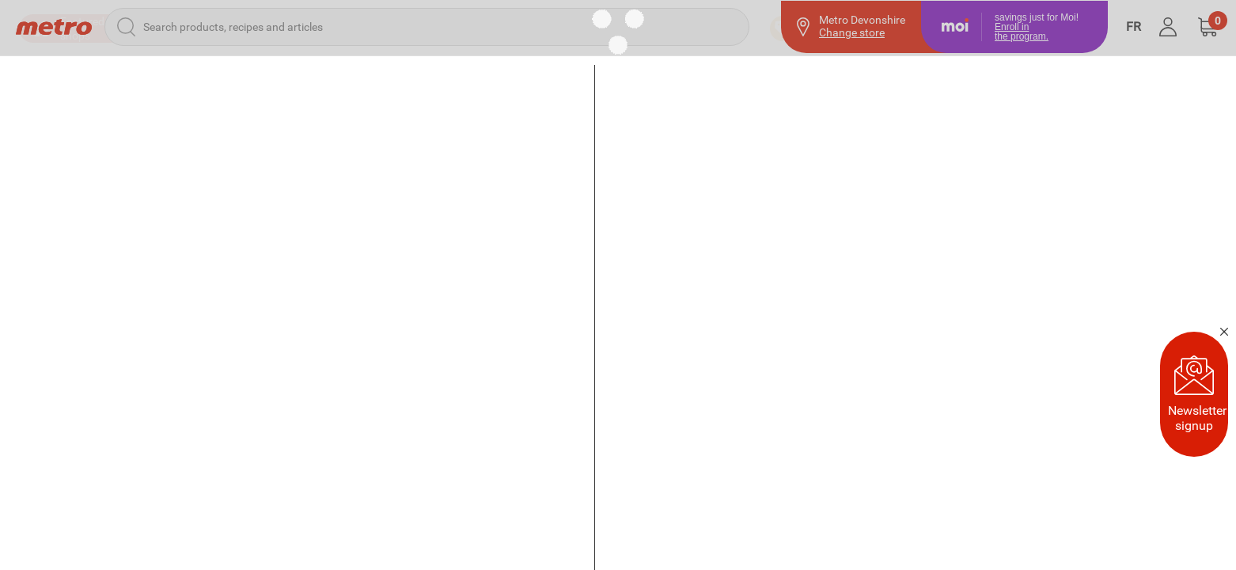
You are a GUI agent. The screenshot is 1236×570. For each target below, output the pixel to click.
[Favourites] (1056, 79)
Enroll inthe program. (1021, 31)
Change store (852, 32)
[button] (1207, 26)
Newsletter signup (1197, 394)
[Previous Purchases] (928, 79)
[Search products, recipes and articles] (426, 26)
